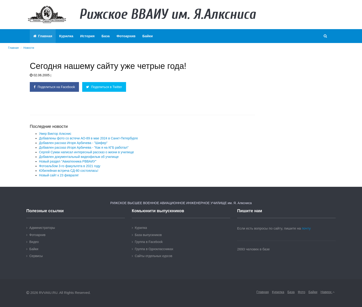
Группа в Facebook (149, 242)
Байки (147, 36)
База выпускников (148, 235)
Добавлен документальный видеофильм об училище (79, 157)
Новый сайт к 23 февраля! (58, 175)
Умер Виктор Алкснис (55, 133)
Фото (301, 292)
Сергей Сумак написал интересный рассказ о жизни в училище (86, 152)
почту (306, 228)
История (87, 36)
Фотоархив (126, 36)
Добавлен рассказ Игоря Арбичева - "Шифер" (73, 143)
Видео (34, 242)
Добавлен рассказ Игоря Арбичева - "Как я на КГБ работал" (84, 147)
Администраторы (42, 228)
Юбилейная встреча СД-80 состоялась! (68, 170)
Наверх (328, 292)
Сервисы (36, 256)
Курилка (66, 36)
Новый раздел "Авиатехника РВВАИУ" (67, 161)
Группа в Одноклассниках (154, 249)
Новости (28, 47)
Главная (42, 36)
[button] (325, 36)
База (106, 36)
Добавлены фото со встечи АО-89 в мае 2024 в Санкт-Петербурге (88, 138)
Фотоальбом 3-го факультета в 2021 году (69, 166)
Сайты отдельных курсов (153, 256)
